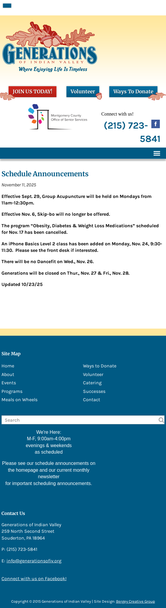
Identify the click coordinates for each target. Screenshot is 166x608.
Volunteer (85, 92)
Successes (94, 391)
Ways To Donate (135, 92)
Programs (11, 391)
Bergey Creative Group (135, 601)
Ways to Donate (99, 366)
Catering (92, 382)
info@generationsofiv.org (33, 561)
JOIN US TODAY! (30, 92)
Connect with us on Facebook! (33, 578)
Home (7, 366)
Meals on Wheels (19, 399)
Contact (91, 399)
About (7, 374)
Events (8, 382)
